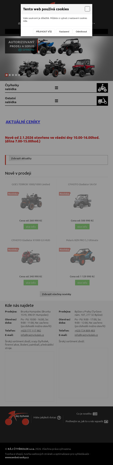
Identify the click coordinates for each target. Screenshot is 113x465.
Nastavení (64, 31)
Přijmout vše (44, 31)
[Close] (87, 8)
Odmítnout (81, 31)
